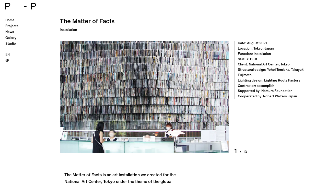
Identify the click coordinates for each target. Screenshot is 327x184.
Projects (11, 26)
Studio (10, 43)
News (9, 31)
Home (10, 20)
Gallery (10, 37)
